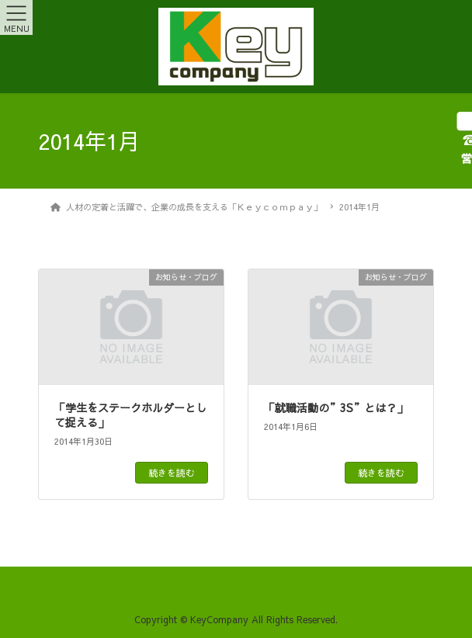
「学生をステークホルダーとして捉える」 (130, 415)
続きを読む (171, 472)
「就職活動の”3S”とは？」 (336, 407)
